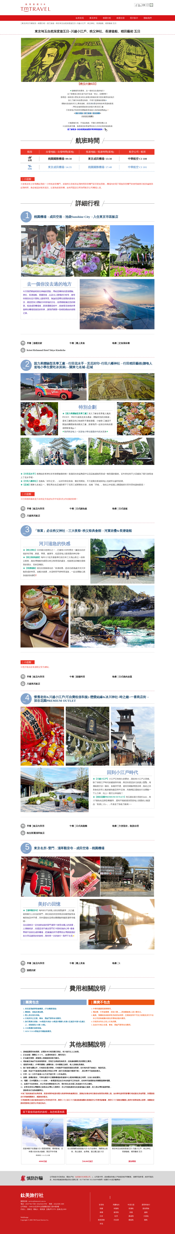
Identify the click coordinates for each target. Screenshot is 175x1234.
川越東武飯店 (33, 515)
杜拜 (116, 1216)
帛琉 (101, 1224)
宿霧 (101, 1208)
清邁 (131, 1212)
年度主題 (131, 1205)
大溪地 (145, 1216)
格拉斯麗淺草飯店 (36, 833)
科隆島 (116, 1208)
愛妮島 (131, 1220)
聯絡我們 (148, 18)
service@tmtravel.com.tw (37, 1201)
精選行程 (107, 18)
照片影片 (134, 18)
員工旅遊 (50, 23)
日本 (101, 1216)
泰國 (101, 1212)
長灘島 (131, 1208)
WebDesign (24, 1217)
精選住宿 (121, 18)
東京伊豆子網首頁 (29, 23)
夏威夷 (131, 1216)
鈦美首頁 (80, 18)
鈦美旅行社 (32, 1196)
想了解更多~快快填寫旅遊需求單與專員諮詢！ (85, 129)
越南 (146, 1212)
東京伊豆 (93, 18)
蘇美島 (116, 1212)
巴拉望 (116, 1220)
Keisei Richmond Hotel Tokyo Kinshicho (46, 350)
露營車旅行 (146, 1205)
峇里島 (101, 1205)
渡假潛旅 (146, 1208)
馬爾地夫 (116, 1205)
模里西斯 (101, 1220)
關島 (146, 1220)
